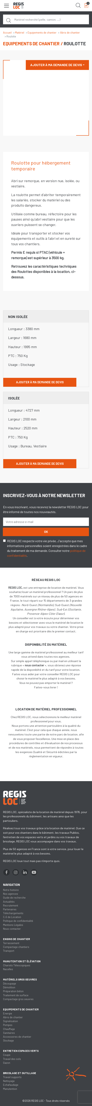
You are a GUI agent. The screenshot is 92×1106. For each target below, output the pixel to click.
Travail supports (12, 1077)
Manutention (10, 1088)
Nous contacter (12, 928)
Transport (8, 950)
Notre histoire (11, 890)
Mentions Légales (13, 924)
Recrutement (10, 905)
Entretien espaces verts (21, 1050)
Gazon (6, 1062)
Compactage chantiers (16, 947)
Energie (7, 1013)
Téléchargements (13, 913)
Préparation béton (13, 991)
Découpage (9, 983)
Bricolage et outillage (19, 1073)
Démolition (9, 987)
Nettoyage (9, 1081)
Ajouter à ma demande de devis (56, 65)
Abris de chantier (70, 32)
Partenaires (9, 909)
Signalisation (10, 1021)
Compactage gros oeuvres (18, 999)
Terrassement (11, 943)
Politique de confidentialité (18, 920)
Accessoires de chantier (17, 1036)
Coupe (6, 1054)
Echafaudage (10, 1084)
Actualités (9, 901)
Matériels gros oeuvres (20, 979)
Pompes (7, 1025)
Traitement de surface (15, 995)
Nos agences (10, 893)
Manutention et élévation (22, 961)
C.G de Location (12, 917)
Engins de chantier (16, 939)
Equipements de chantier (42, 32)
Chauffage (9, 1029)
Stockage (8, 1040)
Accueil (7, 32)
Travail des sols (12, 1059)
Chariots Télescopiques (16, 965)
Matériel (19, 32)
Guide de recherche (14, 897)
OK (46, 531)
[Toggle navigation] (6, 5)
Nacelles (8, 969)
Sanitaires (9, 1032)
